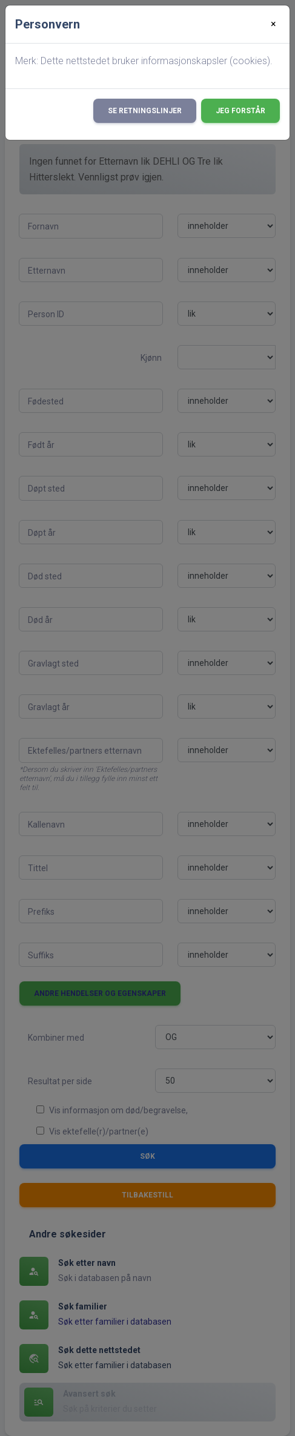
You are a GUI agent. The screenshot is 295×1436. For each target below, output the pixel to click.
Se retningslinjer (145, 111)
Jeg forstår (240, 111)
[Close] (273, 24)
